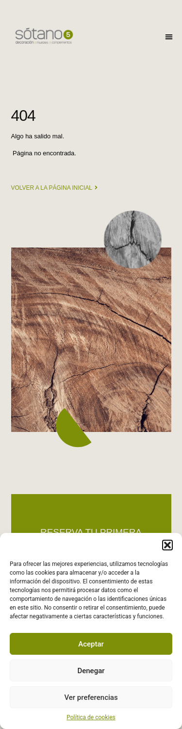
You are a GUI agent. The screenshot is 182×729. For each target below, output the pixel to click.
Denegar (90, 670)
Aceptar (91, 644)
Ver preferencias (90, 697)
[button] (167, 545)
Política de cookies (91, 717)
